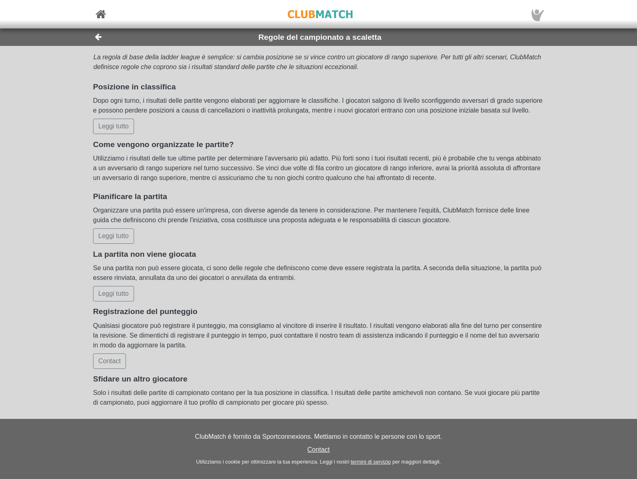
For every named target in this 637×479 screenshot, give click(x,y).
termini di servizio (371, 462)
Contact (318, 449)
